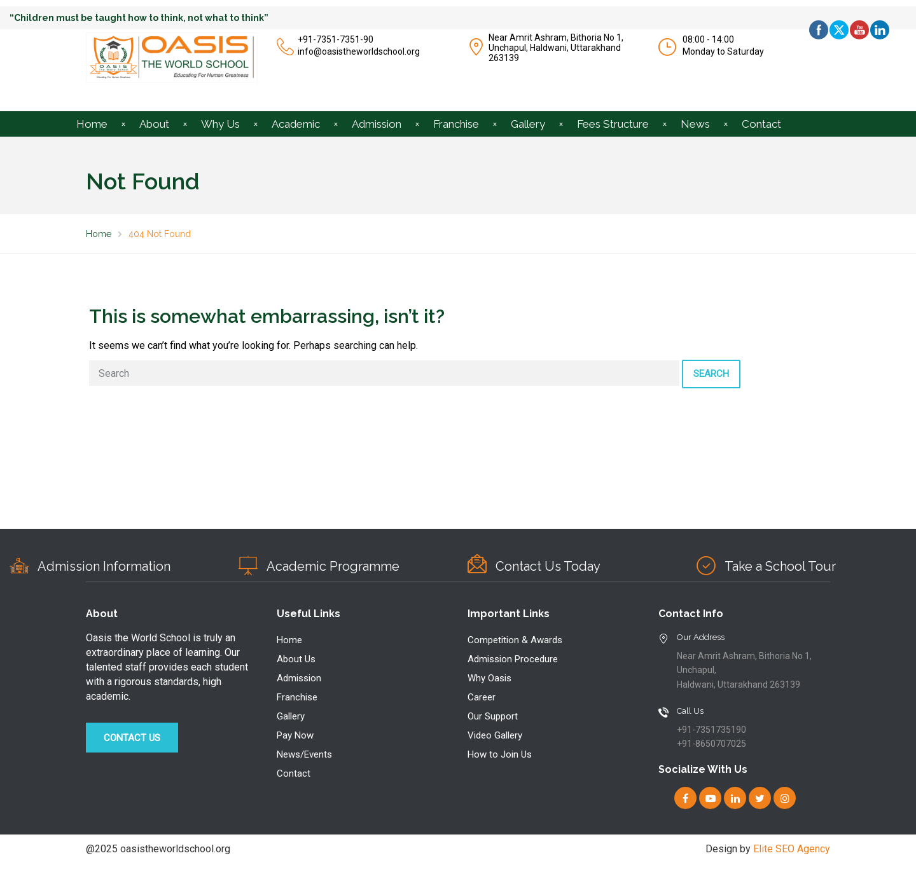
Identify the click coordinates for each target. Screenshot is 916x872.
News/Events (304, 754)
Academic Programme (333, 566)
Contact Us (132, 738)
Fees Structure (613, 124)
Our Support (493, 716)
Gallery (528, 124)
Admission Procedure (513, 659)
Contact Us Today (548, 566)
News (695, 124)
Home (92, 124)
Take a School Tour (780, 566)
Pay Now (295, 735)
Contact (761, 124)
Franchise (456, 124)
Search (711, 373)
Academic (296, 124)
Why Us (220, 124)
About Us (296, 659)
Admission (376, 124)
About (154, 124)
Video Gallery (495, 735)
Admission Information (104, 566)
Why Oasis (489, 678)
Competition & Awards (515, 640)
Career (482, 697)
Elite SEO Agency (791, 849)
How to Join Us (500, 754)
